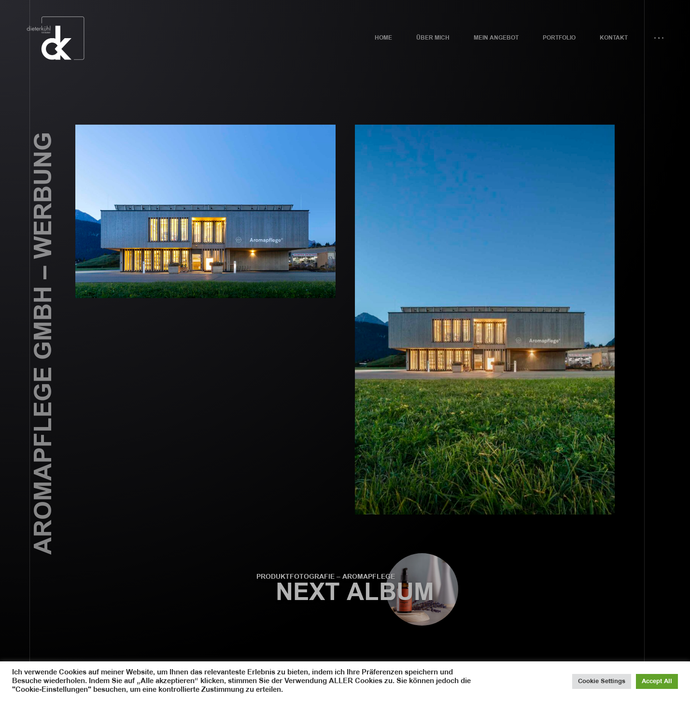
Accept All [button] (657, 681)
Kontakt (614, 38)
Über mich (433, 38)
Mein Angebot (496, 38)
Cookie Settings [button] (601, 681)
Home (383, 38)
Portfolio (559, 38)
